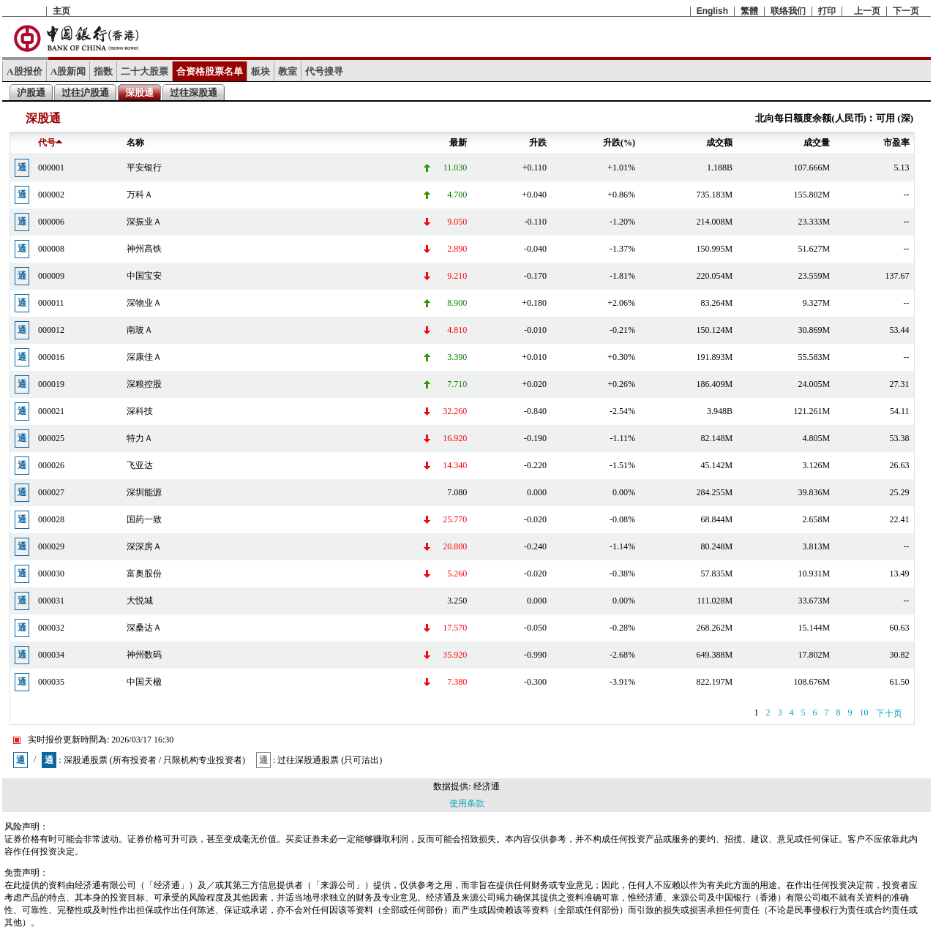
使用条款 (466, 803)
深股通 (139, 92)
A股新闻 (68, 71)
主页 (61, 11)
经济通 (486, 786)
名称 (135, 143)
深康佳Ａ (144, 357)
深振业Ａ (144, 222)
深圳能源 (144, 492)
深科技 (140, 411)
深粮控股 (144, 384)
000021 (51, 411)
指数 (103, 71)
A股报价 (24, 71)
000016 (51, 357)
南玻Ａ (140, 330)
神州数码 (144, 655)
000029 (51, 546)
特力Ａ (140, 438)
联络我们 (788, 11)
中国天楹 (144, 682)
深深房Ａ (144, 546)
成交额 (719, 143)
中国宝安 (144, 276)
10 (864, 712)
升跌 (538, 143)
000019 (51, 384)
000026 (51, 465)
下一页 (906, 11)
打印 (827, 11)
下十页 (889, 713)
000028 (51, 519)
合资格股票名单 (209, 71)
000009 (51, 276)
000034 (51, 655)
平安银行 (144, 167)
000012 (51, 330)
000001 (51, 167)
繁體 (749, 11)
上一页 (867, 11)
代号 (50, 143)
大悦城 (140, 600)
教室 (287, 71)
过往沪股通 (85, 92)
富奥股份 (144, 573)
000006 (51, 222)
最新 (458, 143)
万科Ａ (140, 194)
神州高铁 (144, 249)
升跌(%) (619, 143)
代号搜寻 (324, 71)
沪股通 (31, 92)
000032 (51, 628)
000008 (51, 249)
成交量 (816, 143)
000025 (51, 438)
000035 (51, 682)
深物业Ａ (144, 303)
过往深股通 (193, 92)
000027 (51, 492)
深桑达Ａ (144, 628)
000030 (51, 573)
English (712, 11)
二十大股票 (144, 71)
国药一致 (144, 519)
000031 (51, 600)
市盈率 (896, 143)
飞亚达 (140, 465)
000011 (51, 303)
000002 (51, 194)
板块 (260, 71)
